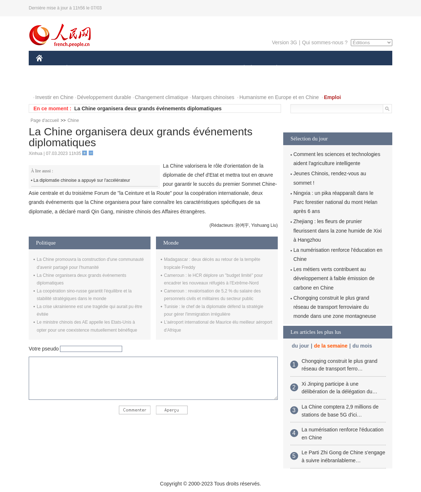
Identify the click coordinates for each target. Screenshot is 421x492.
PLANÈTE (273, 68)
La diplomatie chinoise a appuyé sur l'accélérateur (81, 180)
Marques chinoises (213, 97)
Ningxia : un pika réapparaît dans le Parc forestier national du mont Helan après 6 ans (335, 202)
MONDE (113, 68)
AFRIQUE (143, 68)
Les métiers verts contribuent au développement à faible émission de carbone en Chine (333, 278)
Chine (73, 120)
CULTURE (208, 68)
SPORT (302, 68)
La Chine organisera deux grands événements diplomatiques (147, 108)
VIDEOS (80, 83)
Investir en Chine (54, 97)
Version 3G (284, 42)
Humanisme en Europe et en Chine (279, 97)
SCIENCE (176, 68)
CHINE (48, 68)
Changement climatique (161, 97)
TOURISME (333, 68)
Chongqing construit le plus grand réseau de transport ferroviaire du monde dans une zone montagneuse (334, 307)
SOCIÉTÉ (241, 68)
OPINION (367, 68)
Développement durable (104, 97)
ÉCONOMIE (80, 68)
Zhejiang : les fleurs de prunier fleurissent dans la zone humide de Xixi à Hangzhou (337, 230)
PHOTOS (51, 83)
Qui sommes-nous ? (325, 42)
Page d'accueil (45, 120)
